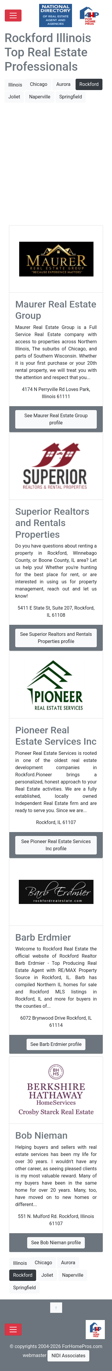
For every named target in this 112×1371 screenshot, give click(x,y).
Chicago (38, 84)
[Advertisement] (56, 164)
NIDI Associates (68, 1355)
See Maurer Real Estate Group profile (56, 419)
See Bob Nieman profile (56, 1242)
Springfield (70, 97)
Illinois (15, 85)
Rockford (89, 84)
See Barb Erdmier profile (56, 1044)
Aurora (63, 84)
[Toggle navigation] (13, 15)
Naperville (39, 97)
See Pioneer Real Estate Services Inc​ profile (56, 845)
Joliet (14, 97)
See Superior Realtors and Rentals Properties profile (56, 637)
